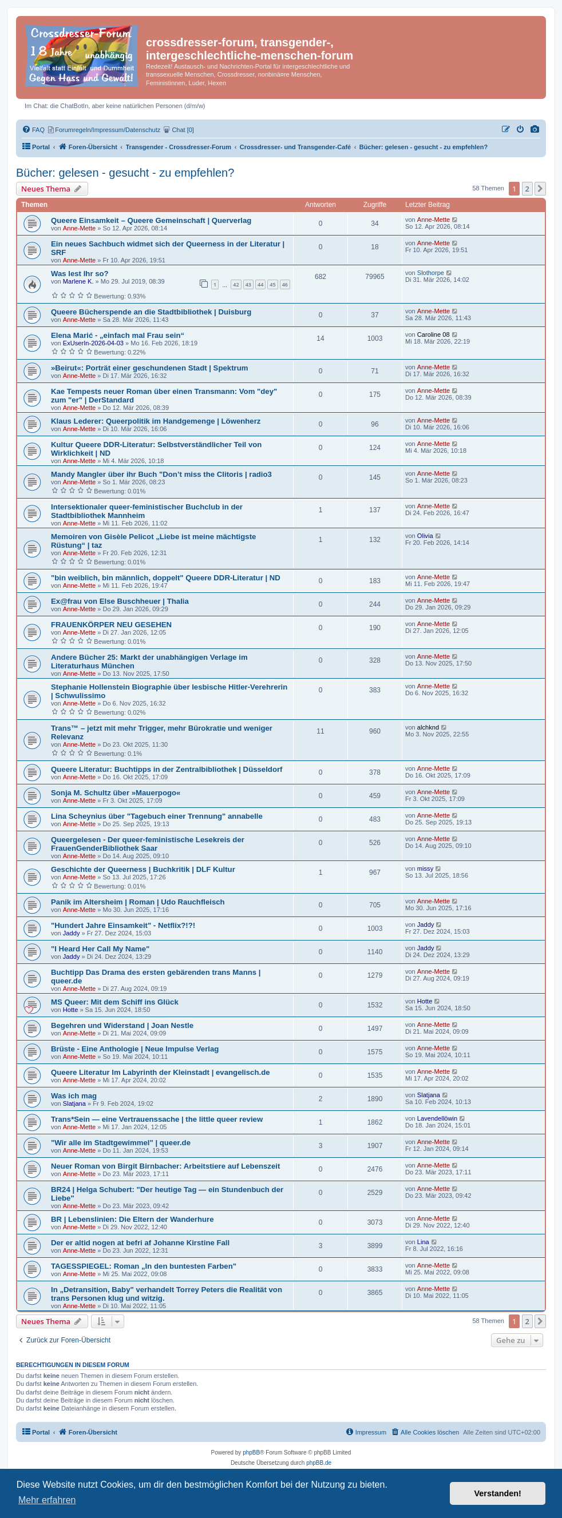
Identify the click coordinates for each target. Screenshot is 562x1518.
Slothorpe (430, 272)
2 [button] (527, 189)
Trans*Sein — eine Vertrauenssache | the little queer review (157, 1119)
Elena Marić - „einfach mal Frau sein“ (117, 335)
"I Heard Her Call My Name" (100, 949)
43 (248, 284)
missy (425, 868)
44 (260, 284)
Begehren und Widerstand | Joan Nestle (122, 1025)
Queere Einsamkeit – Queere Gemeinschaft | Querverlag (151, 220)
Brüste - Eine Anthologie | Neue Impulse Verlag (135, 1049)
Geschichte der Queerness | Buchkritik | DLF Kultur (143, 869)
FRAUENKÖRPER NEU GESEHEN (111, 624)
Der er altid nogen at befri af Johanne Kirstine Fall (140, 1242)
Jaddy (71, 933)
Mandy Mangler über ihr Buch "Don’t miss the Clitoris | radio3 (161, 474)
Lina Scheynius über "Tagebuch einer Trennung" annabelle (157, 816)
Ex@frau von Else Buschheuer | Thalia (120, 601)
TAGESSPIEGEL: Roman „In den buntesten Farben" (143, 1266)
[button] (540, 189)
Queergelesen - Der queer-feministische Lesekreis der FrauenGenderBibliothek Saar (147, 843)
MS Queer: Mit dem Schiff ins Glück (115, 1002)
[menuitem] (535, 130)
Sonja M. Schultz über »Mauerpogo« (115, 792)
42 (236, 284)
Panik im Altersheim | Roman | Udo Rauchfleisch (138, 902)
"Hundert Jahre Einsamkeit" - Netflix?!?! (123, 925)
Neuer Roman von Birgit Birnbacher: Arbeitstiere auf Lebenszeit (165, 1166)
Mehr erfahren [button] (47, 1500)
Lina (423, 1241)
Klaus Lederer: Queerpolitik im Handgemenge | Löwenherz (155, 421)
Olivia (425, 535)
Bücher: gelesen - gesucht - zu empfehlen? (125, 172)
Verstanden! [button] (497, 1493)
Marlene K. (78, 281)
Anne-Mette (79, 228)
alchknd (428, 727)
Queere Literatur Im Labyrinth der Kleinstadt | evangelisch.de (160, 1072)
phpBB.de (318, 1463)
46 (285, 284)
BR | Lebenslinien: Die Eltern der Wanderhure (132, 1219)
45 (272, 284)
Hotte (70, 1009)
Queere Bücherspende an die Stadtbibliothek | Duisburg (151, 312)
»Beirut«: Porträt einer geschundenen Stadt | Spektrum (149, 368)
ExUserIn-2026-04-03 (93, 343)
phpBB (251, 1452)
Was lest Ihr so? (80, 273)
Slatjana (74, 1103)
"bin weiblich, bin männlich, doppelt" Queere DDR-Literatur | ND (165, 577)
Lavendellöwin (437, 1118)
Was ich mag (74, 1095)
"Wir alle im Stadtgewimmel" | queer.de (121, 1142)
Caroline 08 (433, 334)
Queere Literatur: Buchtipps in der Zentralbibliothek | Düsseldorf (167, 769)
